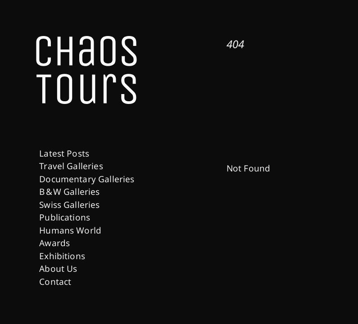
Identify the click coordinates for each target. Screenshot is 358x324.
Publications (64, 217)
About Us (58, 268)
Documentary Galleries (86, 179)
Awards (54, 243)
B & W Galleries (69, 192)
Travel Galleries (71, 166)
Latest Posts (64, 153)
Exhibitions (62, 256)
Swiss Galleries (69, 205)
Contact (55, 282)
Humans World (70, 230)
